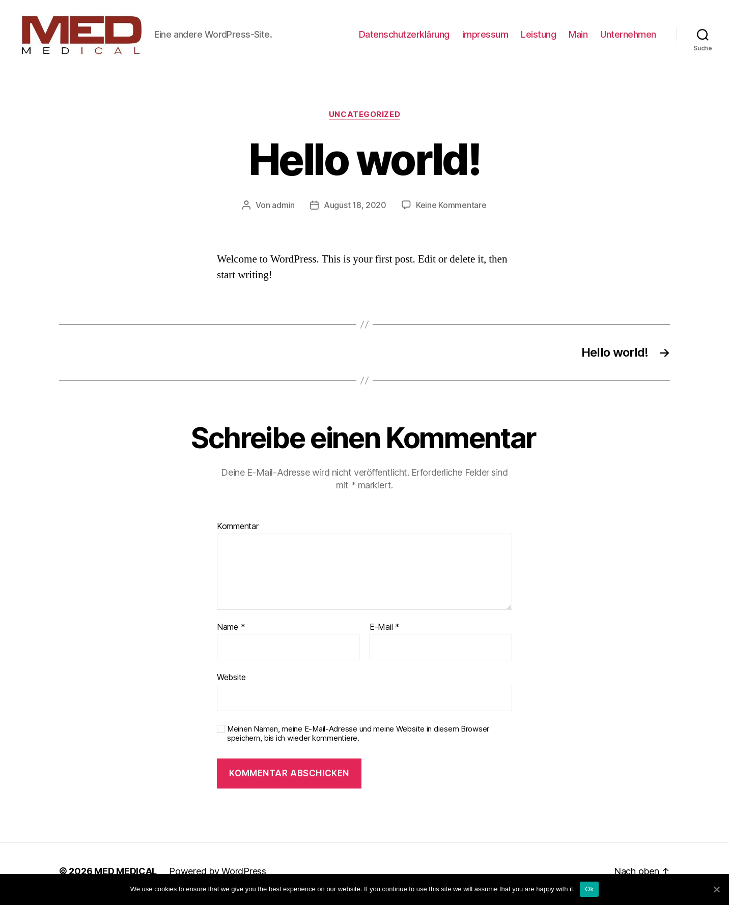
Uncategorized (364, 119)
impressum (485, 37)
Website (231, 682)
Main (578, 37)
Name (231, 632)
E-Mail (385, 632)
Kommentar (238, 531)
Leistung (538, 37)
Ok (589, 889)
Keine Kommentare (451, 210)
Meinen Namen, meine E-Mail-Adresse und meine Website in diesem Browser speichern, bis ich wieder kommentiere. (358, 738)
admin (283, 210)
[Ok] (716, 889)
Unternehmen (628, 37)
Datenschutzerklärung (404, 37)
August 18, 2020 (355, 210)
